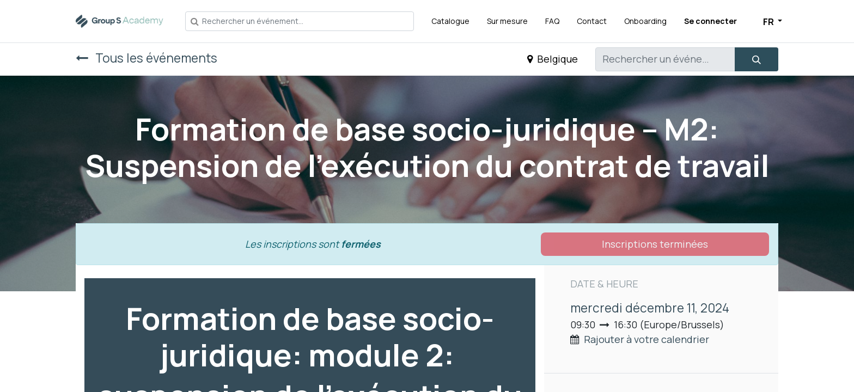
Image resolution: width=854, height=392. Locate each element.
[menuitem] (450, 21)
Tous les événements (146, 58)
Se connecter (710, 21)
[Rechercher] (756, 59)
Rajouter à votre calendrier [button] (646, 339)
